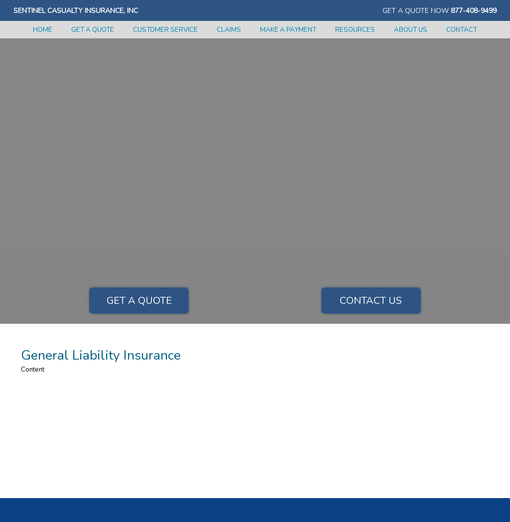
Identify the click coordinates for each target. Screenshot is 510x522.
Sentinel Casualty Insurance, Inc (75, 10)
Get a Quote (139, 300)
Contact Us (371, 300)
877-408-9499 (474, 10)
